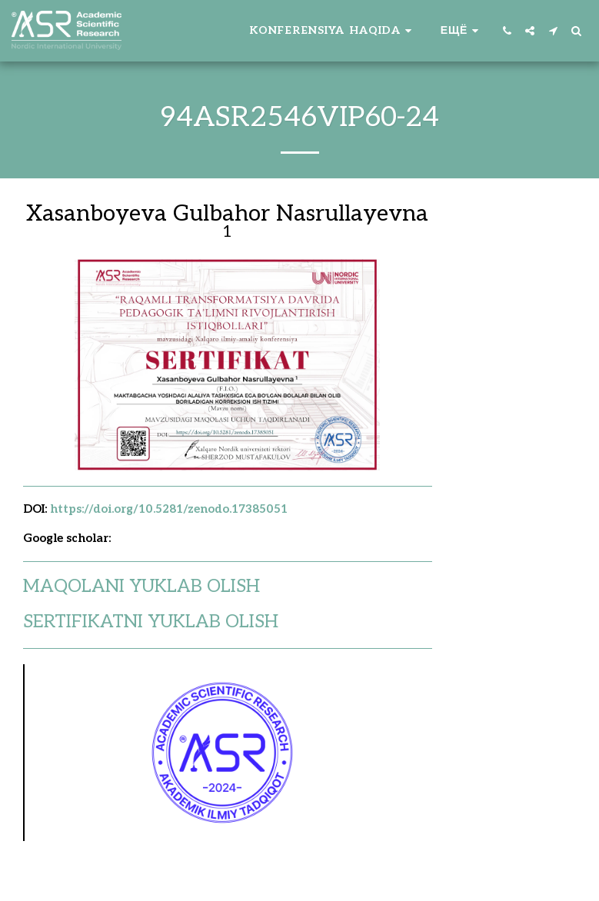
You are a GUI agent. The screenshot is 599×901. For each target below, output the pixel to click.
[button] (333, 31)
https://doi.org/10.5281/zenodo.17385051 (169, 509)
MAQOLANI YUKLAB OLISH (141, 586)
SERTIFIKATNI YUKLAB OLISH (150, 622)
